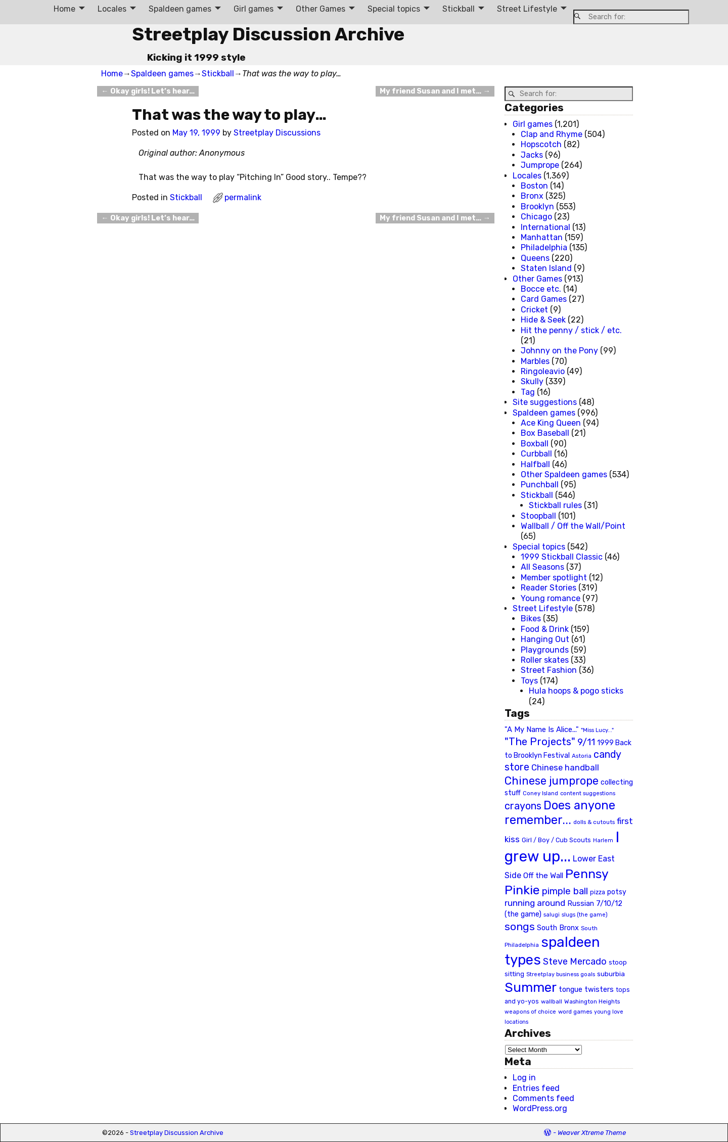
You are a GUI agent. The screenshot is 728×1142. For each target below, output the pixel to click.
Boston (534, 186)
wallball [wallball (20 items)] (551, 1001)
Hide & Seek (543, 320)
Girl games (254, 9)
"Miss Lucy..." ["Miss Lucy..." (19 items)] (597, 730)
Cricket (534, 309)
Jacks (532, 155)
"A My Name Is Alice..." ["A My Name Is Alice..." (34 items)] (542, 729)
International (545, 227)
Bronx (532, 196)
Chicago (536, 216)
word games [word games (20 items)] (575, 1011)
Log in (524, 1077)
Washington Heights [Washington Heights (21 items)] (592, 1001)
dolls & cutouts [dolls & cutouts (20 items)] (594, 822)
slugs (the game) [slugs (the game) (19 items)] (585, 914)
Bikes (531, 618)
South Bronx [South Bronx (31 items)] (558, 928)
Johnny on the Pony (559, 350)
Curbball (536, 454)
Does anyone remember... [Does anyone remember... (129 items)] (560, 813)
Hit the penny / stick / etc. (571, 330)
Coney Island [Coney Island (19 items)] (540, 793)
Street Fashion (549, 670)
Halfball (535, 464)
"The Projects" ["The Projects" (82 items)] (540, 742)
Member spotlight (554, 577)
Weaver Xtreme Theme (592, 1132)
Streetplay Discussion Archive (268, 34)
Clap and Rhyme (551, 134)
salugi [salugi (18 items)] (551, 914)
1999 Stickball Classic (562, 557)
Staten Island (546, 268)
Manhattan (542, 237)
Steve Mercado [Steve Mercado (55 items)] (575, 961)
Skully (532, 381)
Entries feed (536, 1088)
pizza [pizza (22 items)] (597, 892)
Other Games (320, 9)
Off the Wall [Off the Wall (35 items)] (543, 875)
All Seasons (542, 567)
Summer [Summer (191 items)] (531, 987)
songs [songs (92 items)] (520, 926)
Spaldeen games (180, 9)
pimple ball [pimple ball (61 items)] (565, 891)
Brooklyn (537, 206)
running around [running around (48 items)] (535, 903)
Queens (535, 258)
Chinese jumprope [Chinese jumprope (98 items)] (552, 780)
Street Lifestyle (527, 9)
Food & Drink (545, 629)
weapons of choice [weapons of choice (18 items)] (530, 1012)
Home (64, 9)
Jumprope (540, 165)
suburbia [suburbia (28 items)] (611, 974)
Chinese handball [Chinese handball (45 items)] (565, 767)
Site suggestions (545, 402)
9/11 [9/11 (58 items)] (586, 742)
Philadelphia (544, 247)
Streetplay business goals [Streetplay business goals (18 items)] (560, 974)
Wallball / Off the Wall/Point (573, 526)
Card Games (544, 299)
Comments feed (543, 1098)
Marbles (535, 361)
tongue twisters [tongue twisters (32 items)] (586, 989)
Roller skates (545, 660)
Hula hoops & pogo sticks (576, 691)
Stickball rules (555, 505)
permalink (242, 197)
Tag (528, 392)
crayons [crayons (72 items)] (523, 806)
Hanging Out (545, 639)
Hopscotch (541, 144)
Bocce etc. (541, 289)
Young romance (550, 598)
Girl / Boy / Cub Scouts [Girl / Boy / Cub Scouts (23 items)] (556, 840)
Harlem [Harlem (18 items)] (603, 840)
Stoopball (538, 516)
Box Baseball (545, 433)
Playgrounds (545, 650)
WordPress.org (540, 1108)
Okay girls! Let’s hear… (147, 91)
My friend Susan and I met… (435, 91)
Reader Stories (548, 587)
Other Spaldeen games (564, 474)
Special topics (394, 9)
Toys (529, 681)
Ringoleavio (543, 371)
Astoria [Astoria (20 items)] (582, 755)
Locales (112, 9)
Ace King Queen (551, 423)
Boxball (535, 443)
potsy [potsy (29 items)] (616, 892)
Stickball (458, 9)
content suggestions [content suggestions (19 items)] (587, 793)
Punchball (540, 484)
